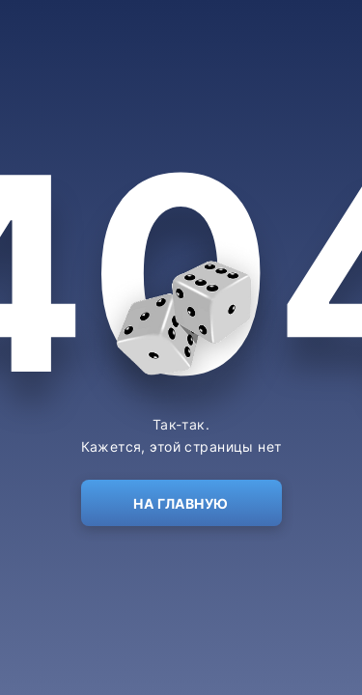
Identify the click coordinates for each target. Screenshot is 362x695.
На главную (180, 503)
